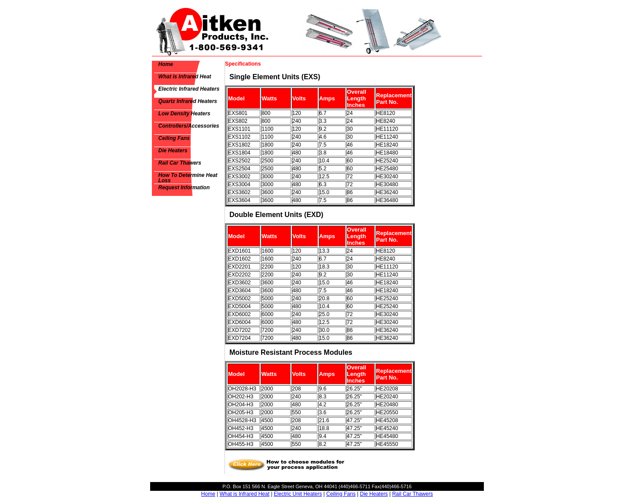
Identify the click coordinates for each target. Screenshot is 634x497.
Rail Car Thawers (179, 163)
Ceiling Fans (174, 138)
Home (165, 64)
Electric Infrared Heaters (189, 89)
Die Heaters (173, 150)
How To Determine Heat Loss (187, 178)
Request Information (184, 187)
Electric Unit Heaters (298, 494)
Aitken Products (211, 30)
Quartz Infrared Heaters (187, 101)
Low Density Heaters (184, 113)
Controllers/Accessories (188, 126)
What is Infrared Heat (184, 77)
